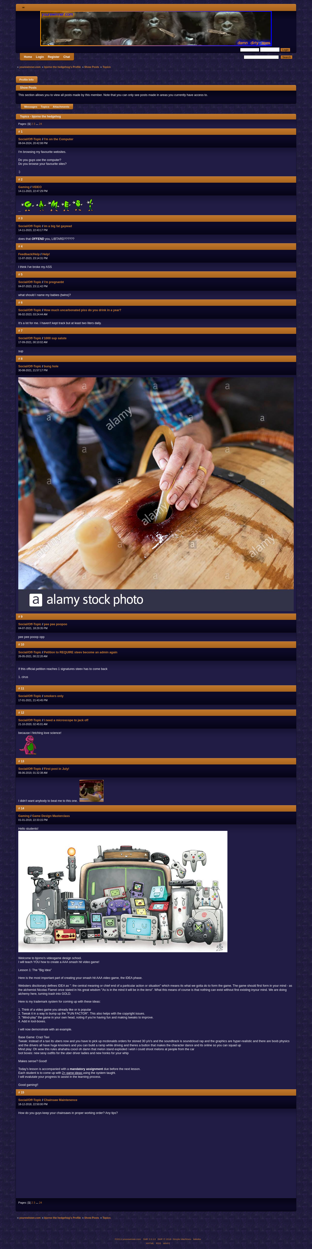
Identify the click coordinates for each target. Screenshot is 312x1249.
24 (40, 123)
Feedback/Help (29, 254)
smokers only (53, 696)
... (37, 123)
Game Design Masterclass (51, 816)
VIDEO (37, 187)
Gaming (23, 187)
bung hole (51, 366)
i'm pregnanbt (54, 282)
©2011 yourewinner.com (128, 1239)
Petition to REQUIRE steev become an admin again (80, 652)
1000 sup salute (55, 338)
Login (40, 57)
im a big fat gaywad (58, 226)
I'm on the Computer (58, 139)
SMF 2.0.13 (149, 1239)
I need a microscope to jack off (66, 720)
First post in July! (56, 769)
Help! (46, 254)
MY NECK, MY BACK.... (86, 1157)
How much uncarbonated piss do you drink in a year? (82, 310)
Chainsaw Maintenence (60, 1100)
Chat (66, 57)
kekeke (197, 1239)
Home (28, 57)
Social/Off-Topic (29, 139)
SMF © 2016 (164, 1239)
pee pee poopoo (55, 624)
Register (53, 57)
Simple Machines (182, 1239)
